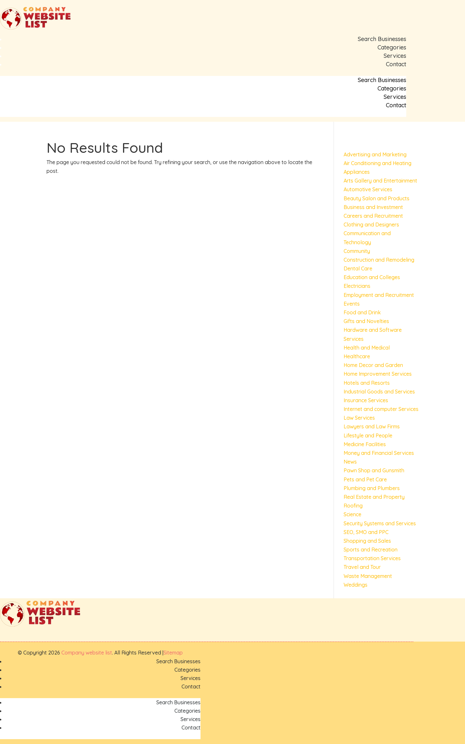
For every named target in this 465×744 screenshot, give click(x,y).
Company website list (86, 652)
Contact (396, 64)
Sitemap (173, 652)
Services (395, 55)
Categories (391, 47)
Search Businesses (382, 39)
